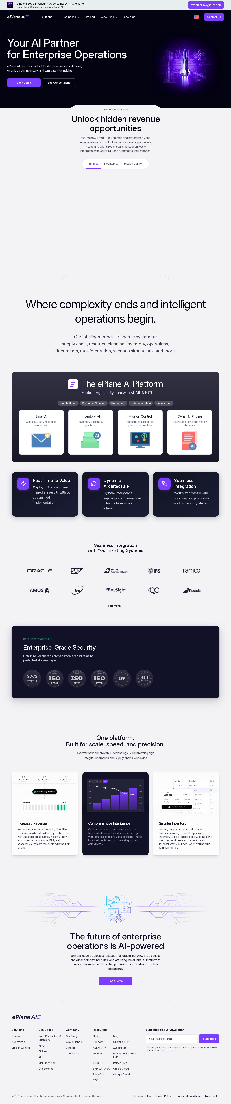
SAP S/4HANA (101, 1068)
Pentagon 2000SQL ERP (125, 1055)
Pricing (90, 16)
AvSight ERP (120, 1047)
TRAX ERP (99, 1062)
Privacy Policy (142, 1095)
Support (98, 1041)
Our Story (71, 1036)
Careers (70, 1047)
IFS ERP (97, 1053)
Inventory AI (19, 1041)
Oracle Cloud (121, 1068)
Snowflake (99, 1074)
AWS (96, 1080)
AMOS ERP (99, 1047)
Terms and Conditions (188, 1095)
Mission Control (21, 1047)
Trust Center (212, 1095)
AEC (41, 1057)
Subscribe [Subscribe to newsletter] (209, 1038)
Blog (116, 1036)
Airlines (43, 1051)
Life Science (46, 1068)
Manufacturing (47, 1062)
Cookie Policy (163, 1095)
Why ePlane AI (74, 1041)
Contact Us (72, 1053)
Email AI (16, 1036)
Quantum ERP (121, 1041)
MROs (42, 1045)
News (96, 1036)
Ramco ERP (120, 1062)
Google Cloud (121, 1074)
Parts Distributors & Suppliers (50, 1038)
